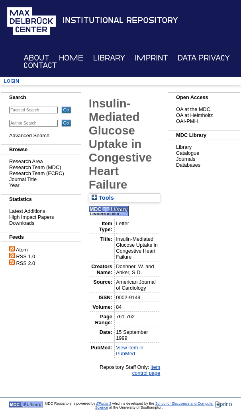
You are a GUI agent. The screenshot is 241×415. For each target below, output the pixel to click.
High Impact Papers (31, 217)
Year (14, 185)
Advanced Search (29, 135)
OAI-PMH (187, 121)
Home (71, 58)
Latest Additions (27, 211)
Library (109, 58)
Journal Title (23, 179)
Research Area (26, 161)
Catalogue (187, 153)
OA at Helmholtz (194, 115)
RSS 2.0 (25, 263)
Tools (103, 198)
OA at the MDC (193, 109)
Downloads (21, 223)
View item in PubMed (129, 351)
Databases (188, 165)
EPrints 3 (103, 403)
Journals (185, 159)
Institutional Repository (120, 20)
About (36, 58)
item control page (146, 370)
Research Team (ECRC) (36, 173)
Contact (40, 65)
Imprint (151, 58)
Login (11, 81)
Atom (22, 250)
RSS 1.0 (25, 256)
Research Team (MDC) (35, 167)
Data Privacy (204, 58)
